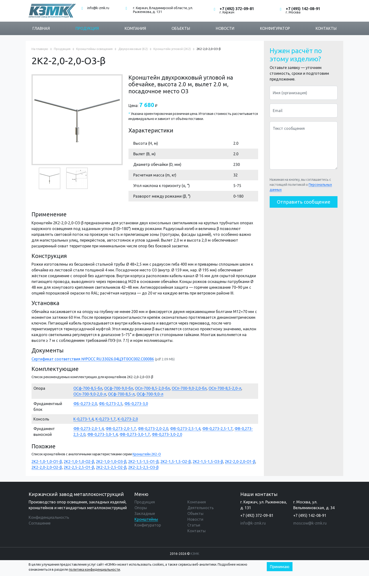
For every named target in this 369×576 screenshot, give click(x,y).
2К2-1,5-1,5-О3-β (208, 461)
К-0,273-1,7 (105, 419)
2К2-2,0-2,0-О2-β (47, 467)
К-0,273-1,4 (83, 419)
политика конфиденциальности (94, 569)
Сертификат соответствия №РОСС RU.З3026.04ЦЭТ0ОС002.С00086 (93, 359)
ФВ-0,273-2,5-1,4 (185, 428)
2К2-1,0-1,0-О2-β (79, 461)
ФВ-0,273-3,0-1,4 (102, 434)
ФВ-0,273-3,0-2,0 (167, 434)
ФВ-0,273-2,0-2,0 (153, 428)
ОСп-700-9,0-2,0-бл (189, 388)
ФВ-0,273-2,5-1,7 (217, 428)
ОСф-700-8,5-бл (87, 388)
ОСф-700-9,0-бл (118, 388)
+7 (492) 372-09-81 (237, 8)
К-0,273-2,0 (128, 419)
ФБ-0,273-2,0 (85, 403)
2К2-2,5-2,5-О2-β (111, 467)
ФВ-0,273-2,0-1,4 (88, 428)
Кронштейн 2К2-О (147, 454)
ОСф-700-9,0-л (150, 394)
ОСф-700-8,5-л (121, 394)
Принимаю (279, 566)
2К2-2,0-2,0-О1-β (240, 461)
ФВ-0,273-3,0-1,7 (135, 434)
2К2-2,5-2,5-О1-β (79, 467)
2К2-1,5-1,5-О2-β (175, 461)
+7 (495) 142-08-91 (303, 8)
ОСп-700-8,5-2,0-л (225, 388)
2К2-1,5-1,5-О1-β (143, 461)
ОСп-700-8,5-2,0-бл (152, 388)
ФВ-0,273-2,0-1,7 (121, 428)
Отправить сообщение (303, 202)
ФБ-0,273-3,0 (136, 403)
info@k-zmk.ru (98, 8)
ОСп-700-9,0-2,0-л (89, 394)
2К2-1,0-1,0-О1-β (47, 461)
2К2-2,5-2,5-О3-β (143, 467)
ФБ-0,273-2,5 (110, 403)
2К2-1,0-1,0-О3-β (111, 461)
